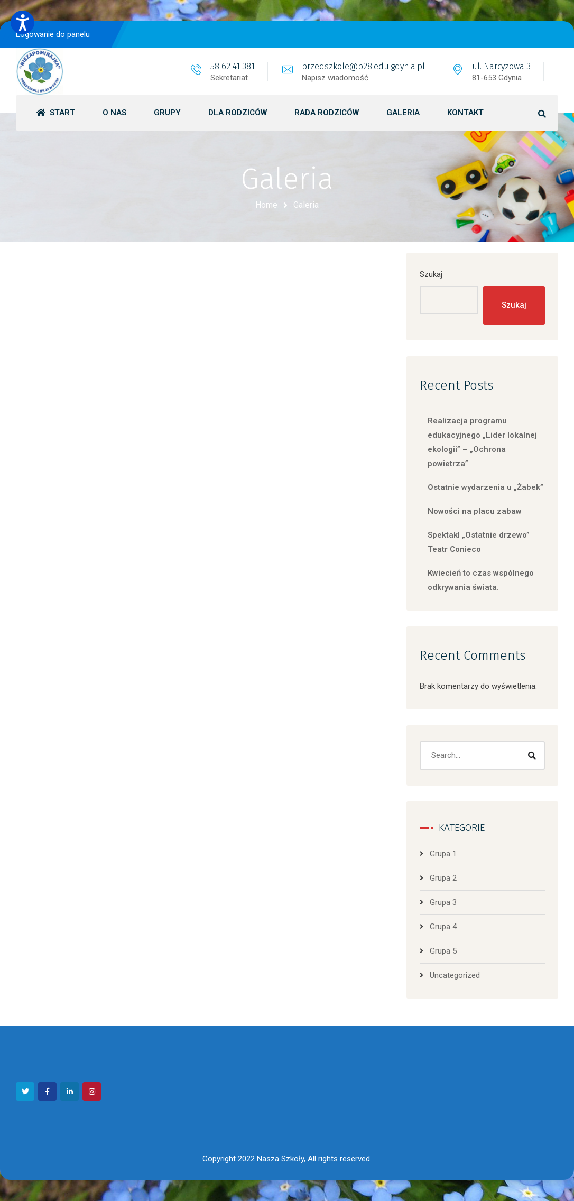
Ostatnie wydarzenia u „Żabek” (485, 487)
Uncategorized (455, 975)
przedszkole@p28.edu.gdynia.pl (363, 66)
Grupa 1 (443, 853)
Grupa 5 (443, 951)
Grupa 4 (443, 926)
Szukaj (431, 274)
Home (266, 205)
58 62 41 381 (232, 66)
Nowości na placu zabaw (475, 511)
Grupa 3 (443, 902)
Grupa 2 (443, 878)
